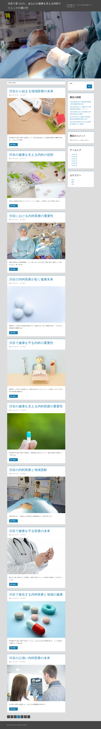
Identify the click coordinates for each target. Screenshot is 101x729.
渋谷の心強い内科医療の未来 (29, 658)
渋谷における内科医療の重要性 (31, 216)
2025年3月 (74, 163)
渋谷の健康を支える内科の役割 (31, 155)
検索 (71, 83)
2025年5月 (74, 159)
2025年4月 (74, 161)
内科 (72, 179)
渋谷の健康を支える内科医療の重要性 (36, 406)
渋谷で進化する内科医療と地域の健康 (36, 594)
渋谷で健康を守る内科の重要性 (31, 343)
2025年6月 (74, 156)
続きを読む (13, 144)
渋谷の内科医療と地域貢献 (28, 470)
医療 (72, 182)
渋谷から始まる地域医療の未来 (31, 91)
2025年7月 (74, 154)
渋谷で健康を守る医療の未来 (29, 531)
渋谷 (72, 184)
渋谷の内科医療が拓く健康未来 (31, 279)
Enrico (24, 95)
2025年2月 (74, 165)
